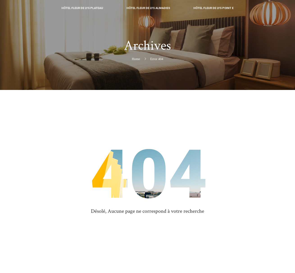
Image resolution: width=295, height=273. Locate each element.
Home (136, 59)
